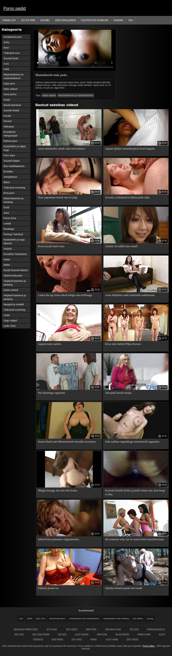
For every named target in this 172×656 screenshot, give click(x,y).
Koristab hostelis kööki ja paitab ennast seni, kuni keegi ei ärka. (135, 492)
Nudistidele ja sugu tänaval (14, 241)
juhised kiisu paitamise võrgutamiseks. (59, 539)
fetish (29, 618)
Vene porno (10, 94)
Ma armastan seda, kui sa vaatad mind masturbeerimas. (134, 539)
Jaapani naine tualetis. (50, 344)
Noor (6, 47)
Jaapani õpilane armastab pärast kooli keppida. (130, 148)
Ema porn (9, 192)
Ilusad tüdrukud (12, 105)
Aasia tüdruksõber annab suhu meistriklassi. (61, 148)
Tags (130, 20)
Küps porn (9, 83)
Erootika (8, 171)
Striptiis (8, 248)
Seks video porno (41, 634)
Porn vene (102, 634)
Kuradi (7, 115)
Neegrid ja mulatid (14, 304)
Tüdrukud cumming (14, 187)
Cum (6, 63)
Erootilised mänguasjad (10, 133)
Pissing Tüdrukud (13, 234)
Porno (93, 639)
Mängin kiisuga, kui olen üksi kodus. (58, 490)
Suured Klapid (11, 160)
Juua (6, 212)
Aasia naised (11, 289)
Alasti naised (82, 634)
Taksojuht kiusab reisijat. (118, 392)
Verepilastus (10, 176)
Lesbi (7, 315)
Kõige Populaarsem (65, 20)
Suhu (6, 42)
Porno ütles (149, 646)
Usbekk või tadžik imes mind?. (122, 246)
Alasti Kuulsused (13, 275)
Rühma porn (10, 140)
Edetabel (45, 20)
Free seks (19, 634)
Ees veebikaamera (14, 166)
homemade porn (57, 618)
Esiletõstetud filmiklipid (94, 20)
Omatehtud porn (13, 36)
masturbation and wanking (116, 618)
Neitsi (7, 264)
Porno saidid (14, 8)
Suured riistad (11, 110)
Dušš (6, 207)
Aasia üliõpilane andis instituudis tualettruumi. (130, 295)
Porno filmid (143, 634)
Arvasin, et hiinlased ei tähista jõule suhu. (127, 197)
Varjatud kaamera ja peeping (15, 282)
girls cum (40, 618)
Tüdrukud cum (12, 53)
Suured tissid (11, 58)
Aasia (7, 259)
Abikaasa (9, 126)
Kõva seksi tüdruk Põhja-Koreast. (123, 344)
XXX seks (62, 634)
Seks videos (72, 629)
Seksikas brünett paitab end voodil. (124, 588)
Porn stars (9, 155)
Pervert (8, 121)
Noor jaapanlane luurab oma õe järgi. (58, 197)
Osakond (118, 20)
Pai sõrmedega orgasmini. (52, 392)
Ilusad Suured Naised (16, 270)
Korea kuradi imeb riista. (51, 246)
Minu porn (91, 629)
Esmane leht (9, 20)
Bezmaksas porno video (26, 629)
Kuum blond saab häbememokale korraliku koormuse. (67, 441)
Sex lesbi (134, 629)
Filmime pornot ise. (48, 588)
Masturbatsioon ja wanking (13, 200)
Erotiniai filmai (113, 629)
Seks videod (10, 88)
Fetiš (6, 69)
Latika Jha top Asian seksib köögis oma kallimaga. (65, 295)
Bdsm (7, 182)
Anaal (7, 99)
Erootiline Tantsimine (15, 254)
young (150, 618)
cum (21, 618)
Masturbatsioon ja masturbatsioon (13, 76)
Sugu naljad (10, 320)
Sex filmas (52, 629)
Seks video (77, 639)
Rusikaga (9, 228)
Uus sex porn (28, 20)
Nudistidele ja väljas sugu (15, 148)
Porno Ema (10, 218)
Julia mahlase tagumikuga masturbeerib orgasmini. (132, 441)
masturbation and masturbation (84, 618)
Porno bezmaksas (156, 629)
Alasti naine (112, 639)
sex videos (138, 618)
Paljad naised (122, 634)
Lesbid (7, 223)
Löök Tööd (9, 325)
